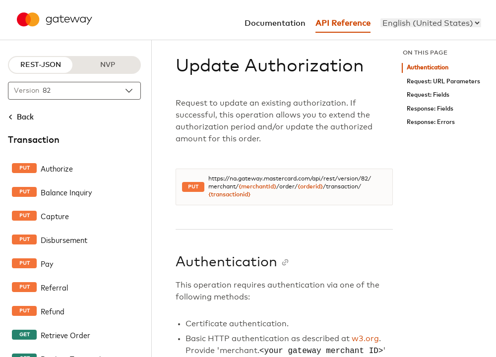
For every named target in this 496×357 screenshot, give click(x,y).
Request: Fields (428, 95)
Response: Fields (430, 109)
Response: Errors (431, 122)
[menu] (430, 22)
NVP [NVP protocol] (107, 64)
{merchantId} (257, 187)
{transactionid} (229, 195)
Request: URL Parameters (443, 81)
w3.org (365, 339)
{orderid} (310, 187)
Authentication (427, 67)
